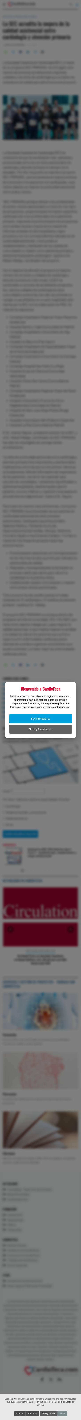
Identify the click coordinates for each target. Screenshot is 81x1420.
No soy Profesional (40, 729)
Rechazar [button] (32, 1414)
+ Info (62, 1414)
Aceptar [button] (19, 1414)
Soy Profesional (40, 718)
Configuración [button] (48, 1414)
